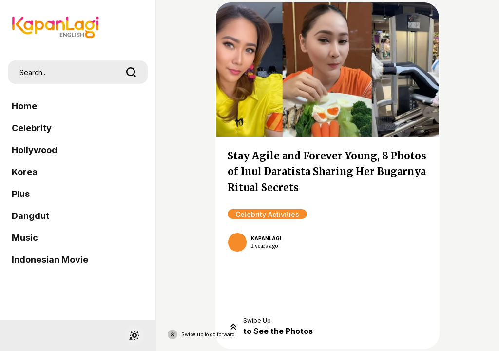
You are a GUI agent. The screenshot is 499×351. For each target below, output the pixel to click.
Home (24, 106)
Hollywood (35, 150)
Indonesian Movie (50, 259)
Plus (21, 194)
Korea (25, 172)
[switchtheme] (134, 335)
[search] (131, 72)
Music (25, 238)
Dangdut (30, 216)
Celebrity (32, 128)
